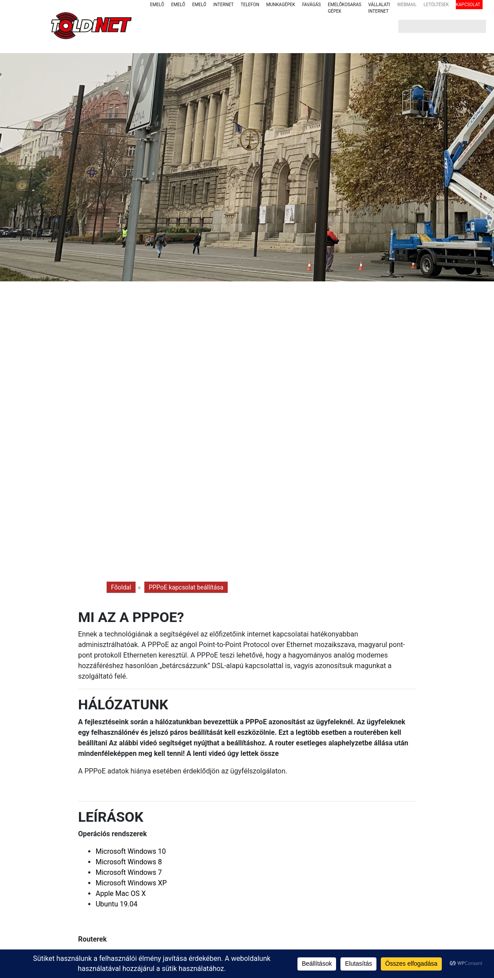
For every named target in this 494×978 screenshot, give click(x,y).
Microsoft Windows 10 (131, 851)
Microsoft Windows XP (131, 883)
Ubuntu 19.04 (116, 904)
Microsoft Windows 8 (129, 862)
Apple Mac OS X (121, 893)
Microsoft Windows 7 (129, 872)
